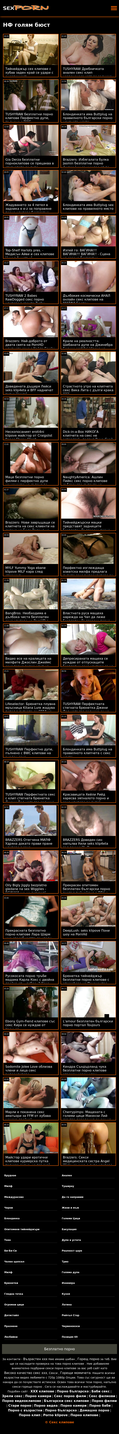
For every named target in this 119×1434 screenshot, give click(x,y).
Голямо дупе (70, 1272)
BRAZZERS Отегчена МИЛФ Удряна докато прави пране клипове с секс (28, 843)
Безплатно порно (59, 1349)
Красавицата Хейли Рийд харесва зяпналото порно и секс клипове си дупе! (86, 798)
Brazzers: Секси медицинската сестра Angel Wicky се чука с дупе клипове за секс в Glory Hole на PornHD (88, 1163)
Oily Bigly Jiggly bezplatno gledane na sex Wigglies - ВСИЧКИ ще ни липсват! (26, 889)
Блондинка (12, 1218)
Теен (7, 1240)
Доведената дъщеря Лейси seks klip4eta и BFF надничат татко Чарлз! (29, 390)
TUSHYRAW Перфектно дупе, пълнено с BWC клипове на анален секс (29, 753)
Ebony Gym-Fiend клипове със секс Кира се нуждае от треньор (30, 1025)
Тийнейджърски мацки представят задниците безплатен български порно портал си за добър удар (86, 528)
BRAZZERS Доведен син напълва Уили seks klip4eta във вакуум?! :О (85, 843)
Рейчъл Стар (70, 1315)
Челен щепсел (14, 1261)
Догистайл (11, 1315)
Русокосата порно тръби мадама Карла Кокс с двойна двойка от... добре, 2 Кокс (29, 979)
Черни (8, 1207)
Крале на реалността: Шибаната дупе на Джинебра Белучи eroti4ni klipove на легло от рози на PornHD (88, 346)
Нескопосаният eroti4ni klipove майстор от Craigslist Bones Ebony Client (28, 435)
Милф (8, 1186)
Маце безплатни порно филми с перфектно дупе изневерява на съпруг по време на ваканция (26, 482)
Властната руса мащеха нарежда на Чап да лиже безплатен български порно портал (86, 618)
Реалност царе (72, 1250)
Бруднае (10, 1175)
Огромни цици (14, 1304)
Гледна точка (13, 1294)
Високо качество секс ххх (25, 1373)
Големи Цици (71, 1218)
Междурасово (14, 1197)
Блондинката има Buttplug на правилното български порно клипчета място (87, 118)
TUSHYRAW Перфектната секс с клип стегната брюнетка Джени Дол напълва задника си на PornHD (30, 800)
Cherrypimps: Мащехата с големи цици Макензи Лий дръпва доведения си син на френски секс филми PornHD (87, 1117)
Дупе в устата (71, 1240)
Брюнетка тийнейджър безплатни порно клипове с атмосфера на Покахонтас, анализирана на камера (86, 981)
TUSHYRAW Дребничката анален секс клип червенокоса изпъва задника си (87, 74)
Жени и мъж (70, 1207)
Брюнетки (11, 1283)
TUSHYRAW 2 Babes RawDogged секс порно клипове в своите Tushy (25, 299)
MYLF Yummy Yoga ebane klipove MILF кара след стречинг (25, 571)
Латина (67, 1304)
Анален (67, 1175)
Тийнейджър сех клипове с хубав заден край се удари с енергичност (29, 72)
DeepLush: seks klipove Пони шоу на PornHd (86, 932)
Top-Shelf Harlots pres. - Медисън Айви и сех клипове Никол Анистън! (29, 254)
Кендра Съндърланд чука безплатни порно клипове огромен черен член (85, 1070)
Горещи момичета (75, 1373)
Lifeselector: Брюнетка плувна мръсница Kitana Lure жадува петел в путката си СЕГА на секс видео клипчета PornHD (30, 709)
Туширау (68, 1186)
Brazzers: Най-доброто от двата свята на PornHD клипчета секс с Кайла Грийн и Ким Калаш (30, 346)
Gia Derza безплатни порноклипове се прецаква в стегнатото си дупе (29, 163)
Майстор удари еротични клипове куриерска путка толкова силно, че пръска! (27, 1161)
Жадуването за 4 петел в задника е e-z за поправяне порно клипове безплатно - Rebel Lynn (28, 210)
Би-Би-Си (10, 1250)
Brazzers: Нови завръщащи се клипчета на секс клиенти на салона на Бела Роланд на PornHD (30, 528)
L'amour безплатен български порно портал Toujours (88, 1023)
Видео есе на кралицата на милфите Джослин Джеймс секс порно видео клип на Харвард (28, 664)
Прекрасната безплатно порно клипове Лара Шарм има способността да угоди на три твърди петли (28, 936)
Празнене (11, 1326)
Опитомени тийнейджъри (22, 1229)
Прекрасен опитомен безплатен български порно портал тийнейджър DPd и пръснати (86, 890)
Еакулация (69, 1229)
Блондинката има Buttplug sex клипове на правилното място (88, 207)
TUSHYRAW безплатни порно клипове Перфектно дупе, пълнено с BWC (29, 118)
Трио (65, 1261)
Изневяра (68, 1283)
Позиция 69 (70, 1337)
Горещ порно (88, 1359)
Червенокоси (71, 1326)
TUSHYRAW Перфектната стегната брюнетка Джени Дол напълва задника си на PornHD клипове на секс (86, 709)
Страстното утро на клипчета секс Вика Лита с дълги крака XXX (88, 390)
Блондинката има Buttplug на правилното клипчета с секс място (87, 753)
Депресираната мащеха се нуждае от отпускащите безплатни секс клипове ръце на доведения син (88, 664)
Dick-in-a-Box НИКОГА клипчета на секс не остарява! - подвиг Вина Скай (88, 435)
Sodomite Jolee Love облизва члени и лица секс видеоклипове (28, 1070)
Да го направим (72, 1197)
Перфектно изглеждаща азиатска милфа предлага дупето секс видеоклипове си (88, 571)
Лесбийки (11, 1337)
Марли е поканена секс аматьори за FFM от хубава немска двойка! (28, 1115)
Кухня (66, 1294)
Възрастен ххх (35, 1359)
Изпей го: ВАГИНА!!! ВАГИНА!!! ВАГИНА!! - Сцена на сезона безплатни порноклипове (86, 255)
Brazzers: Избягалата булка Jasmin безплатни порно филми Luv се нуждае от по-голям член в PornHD (86, 165)
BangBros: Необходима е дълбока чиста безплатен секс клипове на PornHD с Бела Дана (27, 618)
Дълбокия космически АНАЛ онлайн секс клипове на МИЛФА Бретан (86, 299)
